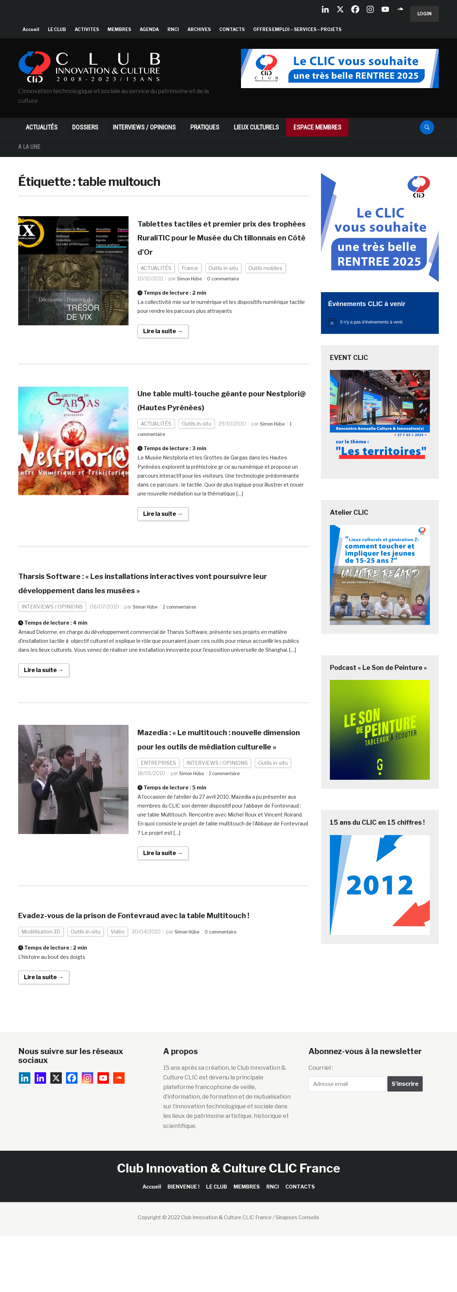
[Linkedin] (40, 1133)
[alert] (380, 322)
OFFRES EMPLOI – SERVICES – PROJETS (297, 29)
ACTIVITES (87, 29)
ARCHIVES (199, 29)
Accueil (30, 29)
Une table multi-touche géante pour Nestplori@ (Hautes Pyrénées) (212, 421)
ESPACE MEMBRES (317, 127)
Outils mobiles (265, 282)
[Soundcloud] (400, 9)
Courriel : (320, 1123)
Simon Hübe (191, 292)
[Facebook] (355, 9)
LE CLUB (57, 29)
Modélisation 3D (40, 988)
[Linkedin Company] (325, 9)
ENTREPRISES (158, 805)
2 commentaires (186, 634)
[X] (340, 9)
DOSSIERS (85, 127)
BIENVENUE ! (183, 1243)
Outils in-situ (223, 282)
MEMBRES (119, 29)
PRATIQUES (204, 127)
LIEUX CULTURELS (256, 127)
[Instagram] (370, 9)
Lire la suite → (163, 345)
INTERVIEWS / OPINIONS (144, 127)
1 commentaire (231, 815)
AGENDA (149, 29)
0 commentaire (229, 292)
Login (424, 13)
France (190, 282)
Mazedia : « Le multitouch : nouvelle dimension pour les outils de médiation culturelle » (222, 774)
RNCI (173, 29)
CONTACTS (232, 29)
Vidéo (118, 988)
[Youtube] (385, 9)
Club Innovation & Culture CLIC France (228, 1224)
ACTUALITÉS (41, 127)
